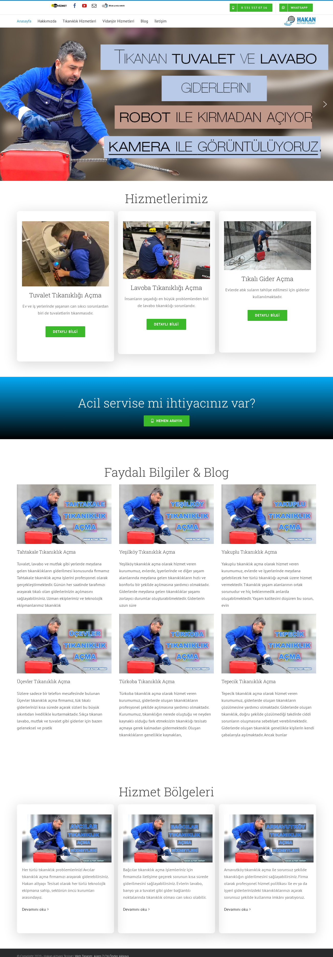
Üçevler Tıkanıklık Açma (43, 681)
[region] (166, 104)
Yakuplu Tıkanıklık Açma (249, 552)
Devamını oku (34, 909)
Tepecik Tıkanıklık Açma (248, 681)
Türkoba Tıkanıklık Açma (147, 681)
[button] (8, 104)
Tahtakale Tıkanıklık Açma (46, 552)
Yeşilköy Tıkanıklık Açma (147, 552)
